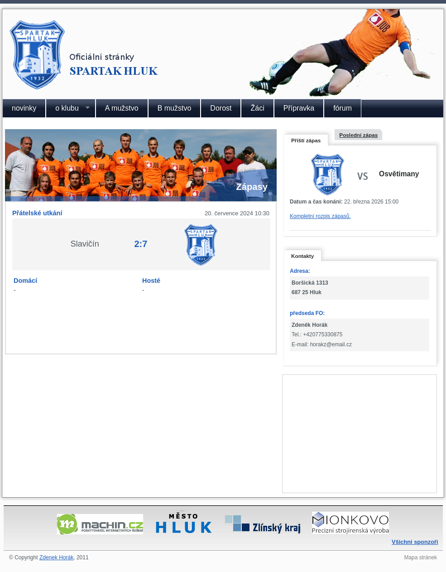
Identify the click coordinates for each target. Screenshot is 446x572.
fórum (342, 108)
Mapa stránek (420, 557)
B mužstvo (175, 108)
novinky (24, 108)
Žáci (257, 108)
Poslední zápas (358, 135)
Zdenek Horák (56, 557)
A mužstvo (122, 108)
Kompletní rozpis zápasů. (320, 216)
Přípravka (298, 108)
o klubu (68, 108)
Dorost (220, 108)
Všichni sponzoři (415, 541)
